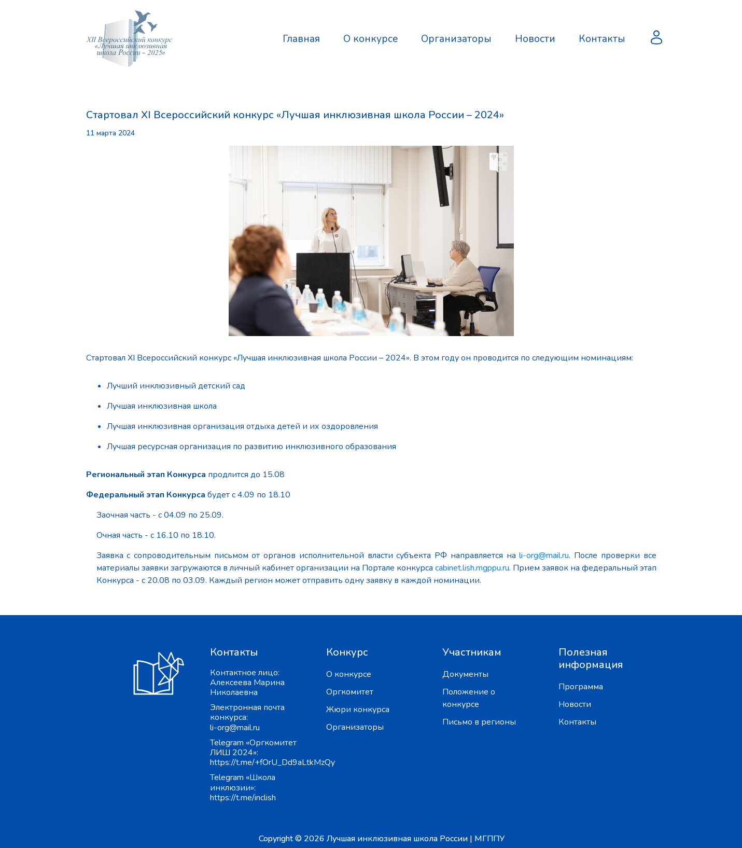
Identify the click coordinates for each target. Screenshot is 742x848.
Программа (580, 686)
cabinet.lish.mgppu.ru (472, 568)
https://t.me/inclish (243, 797)
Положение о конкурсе (468, 698)
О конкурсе (370, 39)
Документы (465, 674)
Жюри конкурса (357, 709)
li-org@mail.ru (544, 555)
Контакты (602, 39)
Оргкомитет (349, 692)
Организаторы (456, 39)
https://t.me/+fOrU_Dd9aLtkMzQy (272, 762)
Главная (301, 39)
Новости (535, 39)
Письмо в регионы (479, 722)
